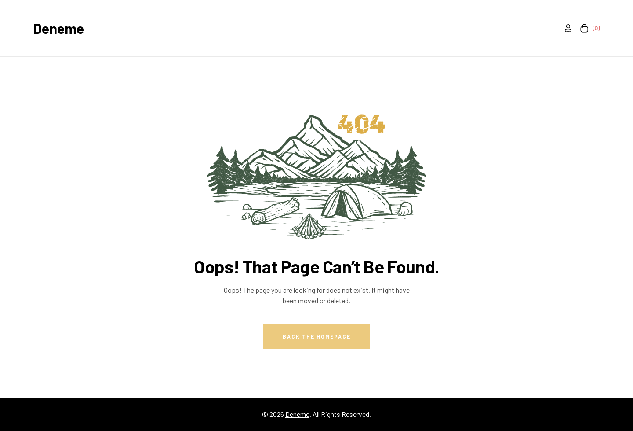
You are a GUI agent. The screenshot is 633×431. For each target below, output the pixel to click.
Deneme (58, 28)
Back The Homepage (317, 336)
